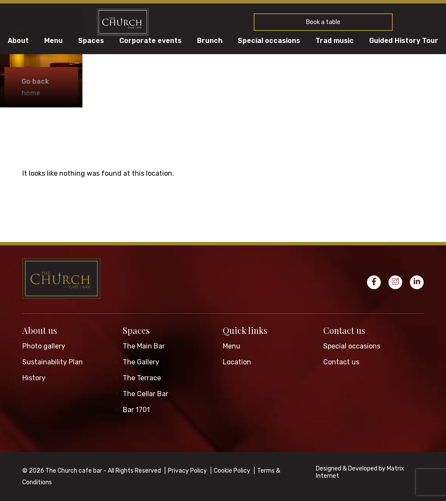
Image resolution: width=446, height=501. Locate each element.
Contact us (344, 330)
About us (39, 330)
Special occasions (269, 40)
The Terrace (142, 378)
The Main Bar (144, 346)
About (18, 40)
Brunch (209, 40)
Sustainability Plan (52, 362)
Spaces (91, 40)
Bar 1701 (136, 410)
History (34, 378)
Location (237, 362)
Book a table (323, 22)
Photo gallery (43, 346)
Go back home (35, 87)
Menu (53, 40)
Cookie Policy (232, 470)
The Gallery (141, 362)
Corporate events (150, 40)
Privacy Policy (187, 470)
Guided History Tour (403, 40)
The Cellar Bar (145, 394)
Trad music (335, 40)
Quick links (245, 330)
